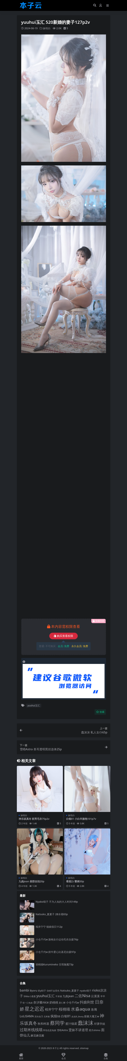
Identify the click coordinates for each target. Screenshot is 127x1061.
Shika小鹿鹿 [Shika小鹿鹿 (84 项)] (30, 996)
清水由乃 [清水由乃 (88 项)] (38, 1016)
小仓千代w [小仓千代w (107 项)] (72, 1002)
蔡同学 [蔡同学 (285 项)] (57, 1023)
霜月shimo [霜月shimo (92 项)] (94, 1030)
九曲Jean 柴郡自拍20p (31, 881)
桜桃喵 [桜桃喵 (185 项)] (64, 1009)
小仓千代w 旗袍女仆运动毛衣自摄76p (57, 939)
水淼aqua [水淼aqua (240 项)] (80, 1009)
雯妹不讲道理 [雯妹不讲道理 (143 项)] (78, 1030)
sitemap (84, 1048)
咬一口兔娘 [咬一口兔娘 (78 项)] (28, 1002)
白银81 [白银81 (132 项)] (66, 1016)
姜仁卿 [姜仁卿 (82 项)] (62, 1002)
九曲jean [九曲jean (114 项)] (68, 996)
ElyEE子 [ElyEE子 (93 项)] (42, 990)
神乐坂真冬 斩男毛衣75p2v (34, 818)
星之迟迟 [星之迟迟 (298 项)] (34, 1008)
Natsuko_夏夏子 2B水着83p (52, 914)
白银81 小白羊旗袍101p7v (81, 818)
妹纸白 (47, 28)
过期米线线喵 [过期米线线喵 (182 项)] (31, 1029)
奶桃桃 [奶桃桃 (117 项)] (53, 1002)
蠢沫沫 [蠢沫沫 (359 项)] (85, 1022)
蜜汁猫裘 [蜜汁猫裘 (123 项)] (71, 1024)
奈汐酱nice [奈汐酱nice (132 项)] (41, 1002)
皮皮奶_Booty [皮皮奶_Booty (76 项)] (77, 1016)
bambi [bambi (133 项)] (24, 990)
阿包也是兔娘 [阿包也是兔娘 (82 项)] (49, 1030)
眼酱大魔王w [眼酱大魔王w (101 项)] (91, 1016)
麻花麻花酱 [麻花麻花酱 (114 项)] (37, 1035)
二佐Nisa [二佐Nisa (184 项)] (82, 995)
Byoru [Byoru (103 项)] (33, 990)
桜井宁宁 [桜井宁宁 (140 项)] (51, 1009)
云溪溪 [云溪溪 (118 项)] (95, 996)
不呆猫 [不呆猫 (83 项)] (58, 996)
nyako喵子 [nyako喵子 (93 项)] (85, 990)
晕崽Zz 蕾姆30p (75, 881)
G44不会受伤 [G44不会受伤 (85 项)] (53, 990)
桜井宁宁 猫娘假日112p (49, 926)
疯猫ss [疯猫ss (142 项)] (55, 1016)
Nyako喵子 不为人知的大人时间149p (57, 901)
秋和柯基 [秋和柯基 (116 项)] (43, 1024)
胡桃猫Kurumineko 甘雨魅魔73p (55, 964)
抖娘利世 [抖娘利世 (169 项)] (87, 1002)
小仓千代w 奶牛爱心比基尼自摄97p (56, 952)
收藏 (100, 712)
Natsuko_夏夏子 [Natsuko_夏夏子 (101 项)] (69, 990)
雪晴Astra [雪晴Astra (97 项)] (62, 1030)
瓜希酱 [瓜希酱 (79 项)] (47, 1016)
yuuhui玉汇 (34, 705)
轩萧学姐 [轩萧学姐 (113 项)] (99, 1024)
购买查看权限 (63, 636)
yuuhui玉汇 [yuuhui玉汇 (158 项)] (45, 995)
